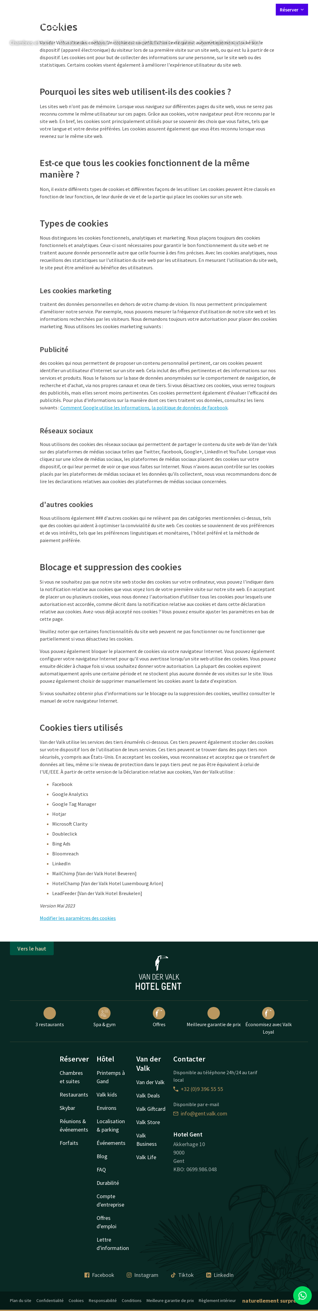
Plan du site (20, 1300)
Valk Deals (148, 1095)
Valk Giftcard (151, 1108)
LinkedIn (220, 1274)
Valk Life (146, 1157)
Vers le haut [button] (31, 948)
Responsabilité (103, 1300)
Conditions (132, 1300)
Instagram (142, 1274)
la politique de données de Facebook (190, 407)
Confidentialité (50, 1300)
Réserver (292, 10)
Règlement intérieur (217, 1300)
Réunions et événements (142, 42)
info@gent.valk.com (200, 1113)
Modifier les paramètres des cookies (78, 918)
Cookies (76, 1300)
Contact (202, 9)
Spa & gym (104, 1017)
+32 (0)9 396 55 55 (198, 1088)
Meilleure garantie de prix (214, 1017)
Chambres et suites (32, 42)
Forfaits (185, 42)
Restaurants (74, 42)
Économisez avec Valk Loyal (268, 1021)
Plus (260, 42)
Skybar (101, 42)
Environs (106, 1107)
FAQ (101, 1169)
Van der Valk (150, 1082)
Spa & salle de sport (223, 42)
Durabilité (108, 1182)
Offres (159, 1017)
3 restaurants (49, 1017)
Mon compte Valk (234, 9)
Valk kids (107, 1094)
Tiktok (182, 1274)
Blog (102, 1156)
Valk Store (148, 1122)
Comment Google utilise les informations (104, 407)
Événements (111, 1142)
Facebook (99, 1274)
